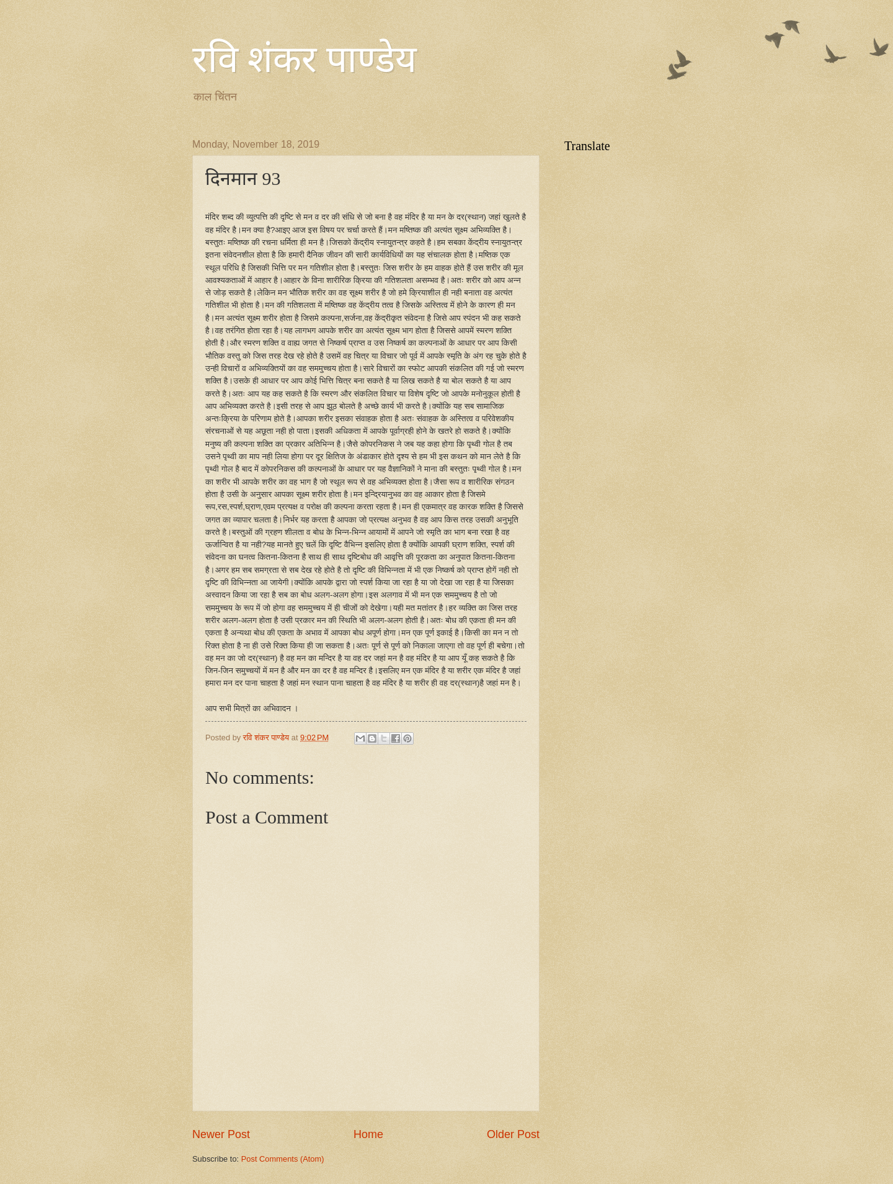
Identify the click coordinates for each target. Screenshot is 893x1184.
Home (368, 1134)
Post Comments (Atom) (282, 1159)
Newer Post (221, 1134)
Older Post (513, 1134)
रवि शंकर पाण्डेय (304, 59)
